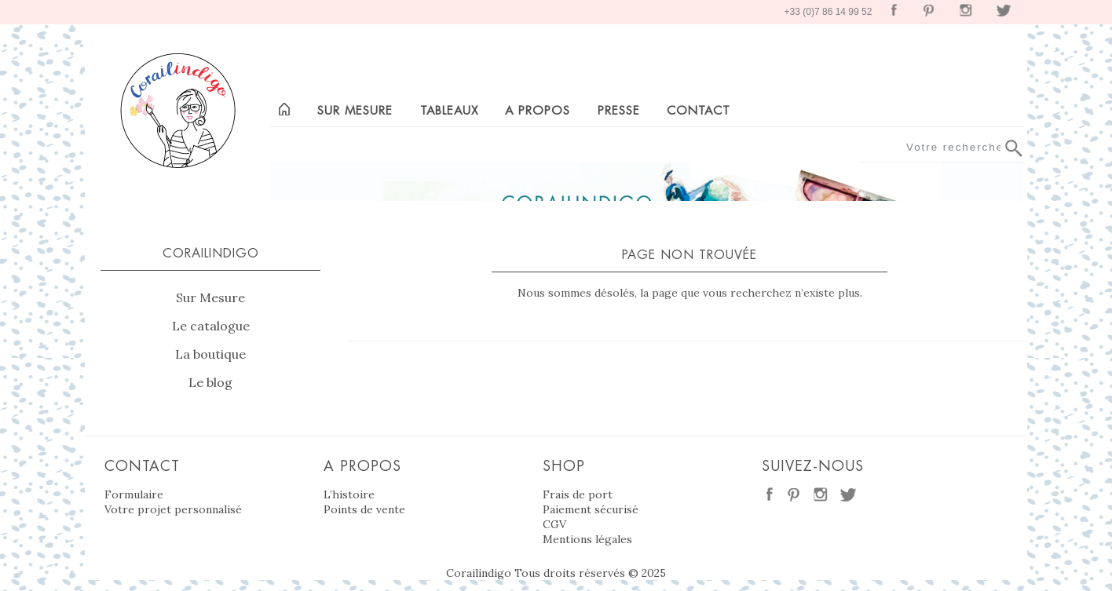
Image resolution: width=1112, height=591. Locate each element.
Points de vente (364, 509)
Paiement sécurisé (590, 509)
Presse (619, 110)
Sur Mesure (210, 297)
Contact (698, 110)
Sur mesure (355, 110)
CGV (554, 524)
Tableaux (449, 110)
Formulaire (133, 494)
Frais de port (578, 494)
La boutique (210, 354)
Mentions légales (587, 539)
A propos (537, 110)
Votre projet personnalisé (173, 509)
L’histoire (349, 494)
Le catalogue (211, 326)
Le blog (210, 382)
